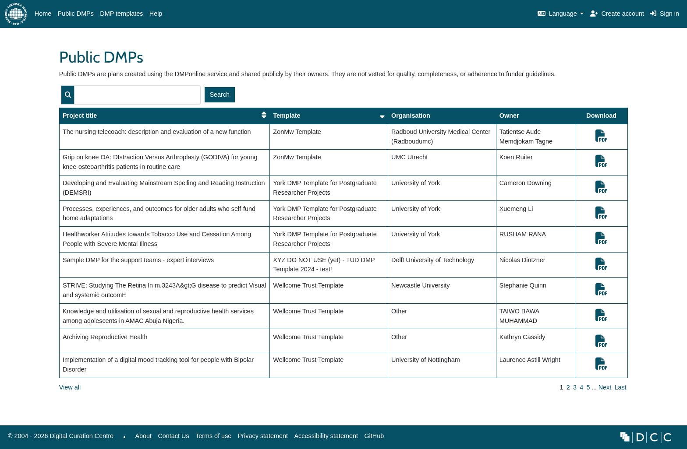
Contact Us (173, 435)
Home (43, 13)
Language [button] (558, 13)
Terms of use (213, 435)
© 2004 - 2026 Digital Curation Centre (59, 438)
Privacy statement (263, 435)
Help (156, 13)
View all (70, 387)
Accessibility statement (326, 435)
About (143, 435)
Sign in (664, 13)
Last (620, 387)
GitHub (372, 438)
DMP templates (121, 13)
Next (605, 387)
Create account (617, 13)
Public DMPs (76, 13)
